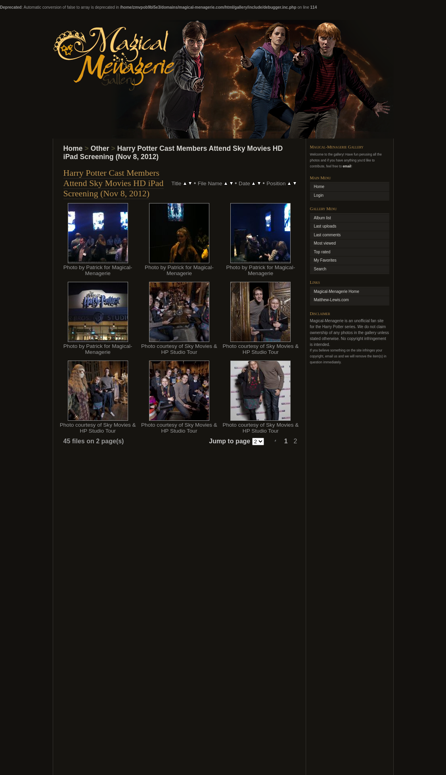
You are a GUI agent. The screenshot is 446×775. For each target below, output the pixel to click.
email (347, 166)
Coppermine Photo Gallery (234, 758)
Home (73, 148)
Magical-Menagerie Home (337, 291)
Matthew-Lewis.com (331, 300)
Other (99, 148)
